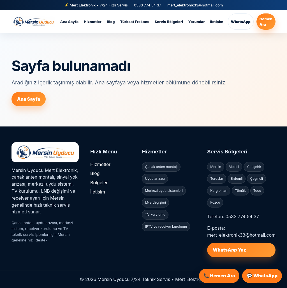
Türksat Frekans (134, 21)
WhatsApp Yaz (229, 250)
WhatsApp (241, 21)
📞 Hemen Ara (219, 275)
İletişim (216, 21)
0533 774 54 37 (147, 5)
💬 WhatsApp (262, 275)
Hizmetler (92, 21)
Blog (111, 21)
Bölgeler (99, 182)
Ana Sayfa (69, 21)
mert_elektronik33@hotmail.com (195, 5)
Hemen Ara (266, 22)
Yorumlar (196, 21)
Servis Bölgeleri (169, 21)
